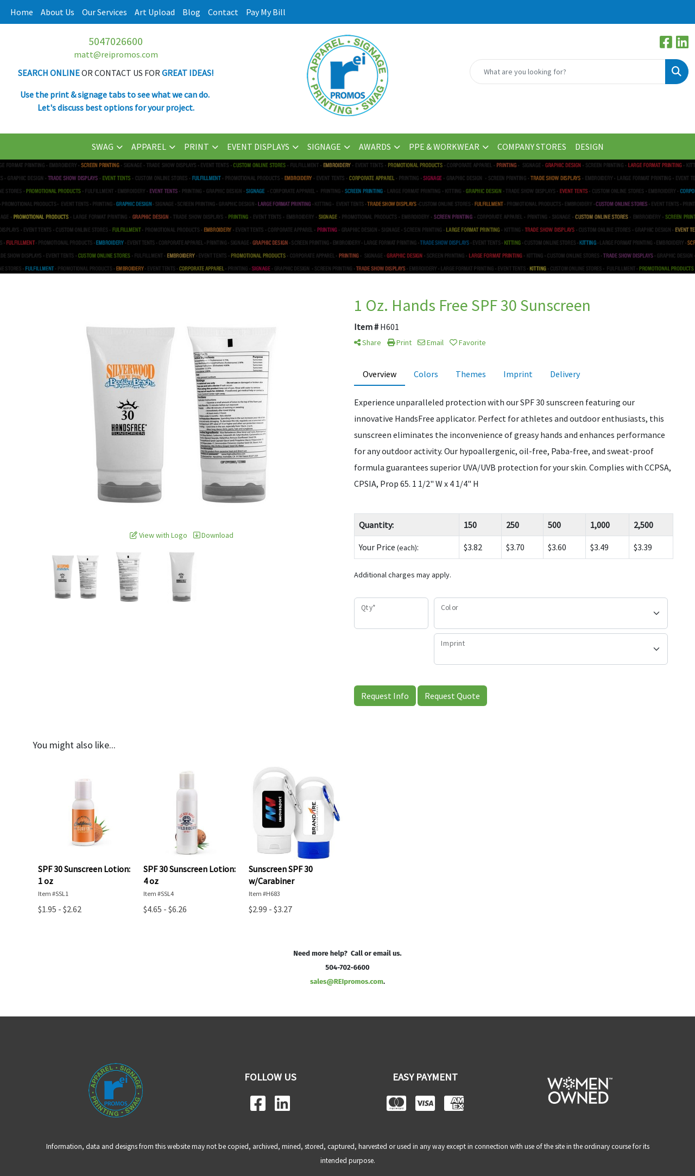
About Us (57, 12)
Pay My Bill (266, 12)
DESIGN (589, 146)
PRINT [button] (196, 146)
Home (21, 12)
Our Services (104, 12)
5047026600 (116, 41)
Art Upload (155, 12)
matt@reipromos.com (116, 54)
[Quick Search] (568, 71)
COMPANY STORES (531, 146)
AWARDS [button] (375, 146)
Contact (223, 12)
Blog (191, 12)
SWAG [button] (102, 146)
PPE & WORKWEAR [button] (444, 146)
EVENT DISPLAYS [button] (258, 146)
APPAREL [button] (148, 146)
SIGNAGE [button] (324, 146)
